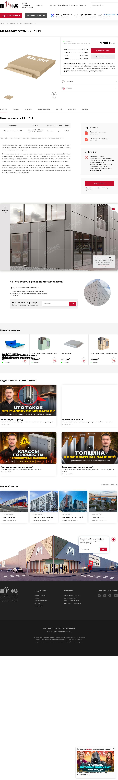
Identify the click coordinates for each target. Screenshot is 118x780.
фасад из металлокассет (46, 281)
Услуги (36, 598)
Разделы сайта (40, 591)
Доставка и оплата (40, 601)
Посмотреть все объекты (109, 485)
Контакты (37, 603)
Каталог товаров (39, 595)
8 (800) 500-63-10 (87, 14)
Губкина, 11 (9, 517)
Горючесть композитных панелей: (21, 468)
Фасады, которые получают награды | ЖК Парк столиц (92, 774)
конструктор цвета (104, 266)
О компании (38, 606)
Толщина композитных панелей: (89, 469)
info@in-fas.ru (110, 14)
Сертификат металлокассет (99, 138)
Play (28, 400)
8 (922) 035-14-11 (64, 14)
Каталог (12, 23)
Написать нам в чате (62, 17)
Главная (2, 23)
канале (89, 749)
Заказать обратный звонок (87, 17)
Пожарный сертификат (98, 132)
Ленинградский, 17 (43, 517)
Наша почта (107, 17)
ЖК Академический (72, 517)
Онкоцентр (98, 517)
